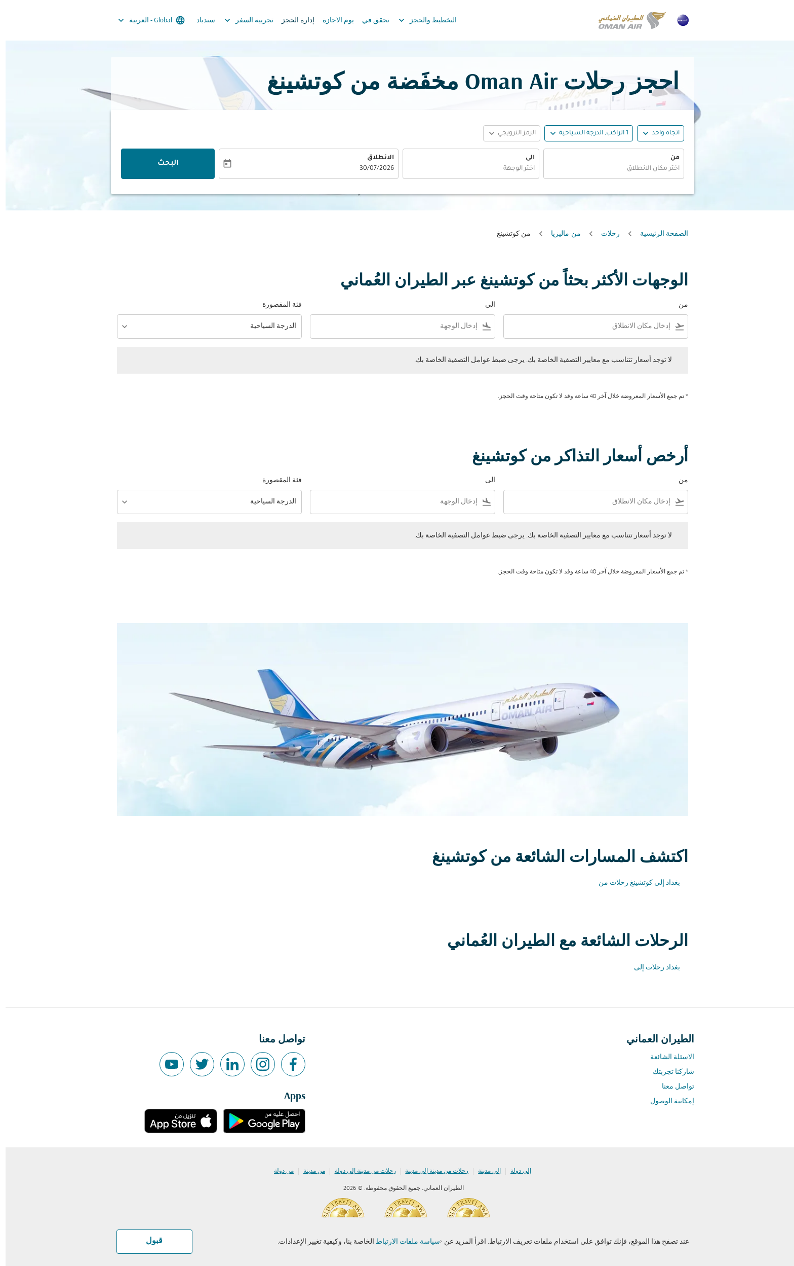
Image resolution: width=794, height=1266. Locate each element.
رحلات (605, 234)
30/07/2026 (371, 168)
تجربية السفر (241, 20)
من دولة (278, 1171)
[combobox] (608, 169)
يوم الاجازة (332, 20)
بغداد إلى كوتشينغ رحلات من (633, 883)
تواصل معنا (672, 1087)
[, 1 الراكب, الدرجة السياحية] (588, 133)
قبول (148, 1241)
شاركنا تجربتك (668, 1072)
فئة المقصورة (276, 305)
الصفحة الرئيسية (658, 234)
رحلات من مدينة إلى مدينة (431, 1171)
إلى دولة (515, 1171)
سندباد (200, 20)
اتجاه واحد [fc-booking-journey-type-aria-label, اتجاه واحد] (660, 133)
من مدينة (309, 1171)
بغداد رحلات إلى (651, 967)
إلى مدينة (483, 1171)
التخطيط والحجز (419, 20)
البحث (162, 164)
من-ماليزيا (560, 234)
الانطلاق (375, 158)
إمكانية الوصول (667, 1101)
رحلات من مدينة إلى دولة (359, 1171)
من (669, 158)
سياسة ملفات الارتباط (402, 1242)
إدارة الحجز (292, 20)
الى (524, 158)
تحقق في (370, 20)
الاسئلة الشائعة (667, 1057)
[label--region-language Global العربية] (145, 20)
